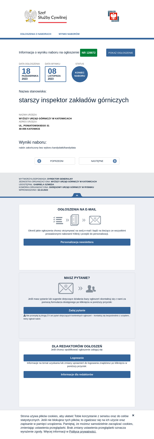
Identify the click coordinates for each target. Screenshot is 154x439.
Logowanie (77, 358)
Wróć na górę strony (77, 195)
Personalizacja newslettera (77, 242)
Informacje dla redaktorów (77, 374)
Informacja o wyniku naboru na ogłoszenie (49, 52)
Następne (97, 161)
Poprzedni (56, 161)
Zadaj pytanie (77, 310)
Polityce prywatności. (82, 431)
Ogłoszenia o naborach (35, 34)
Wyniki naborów (69, 34)
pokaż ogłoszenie (120, 52)
